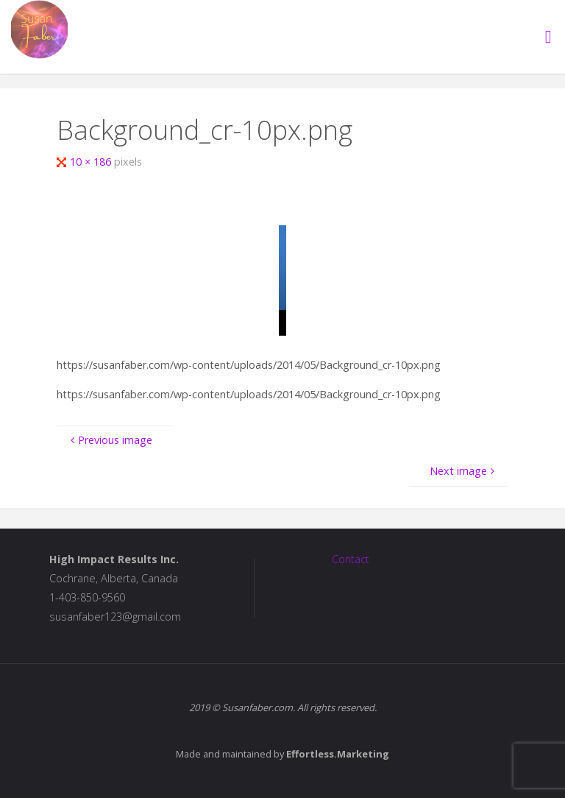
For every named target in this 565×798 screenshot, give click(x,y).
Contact (350, 559)
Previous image (109, 440)
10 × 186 (92, 162)
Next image (463, 471)
